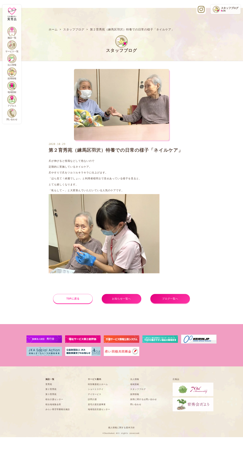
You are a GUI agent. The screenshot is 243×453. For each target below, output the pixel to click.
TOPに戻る (73, 298)
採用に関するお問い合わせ (143, 399)
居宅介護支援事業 (97, 404)
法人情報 (12, 64)
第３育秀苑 (51, 394)
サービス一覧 (12, 51)
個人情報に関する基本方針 (121, 427)
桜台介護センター (54, 399)
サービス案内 (94, 379)
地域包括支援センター (99, 409)
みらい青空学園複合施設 (57, 409)
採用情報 (12, 78)
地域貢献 (12, 92)
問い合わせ (11, 119)
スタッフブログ (138, 389)
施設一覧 (12, 37)
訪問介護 (92, 399)
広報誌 (176, 379)
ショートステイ (95, 389)
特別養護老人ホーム (98, 384)
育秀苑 (48, 384)
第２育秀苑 (51, 389)
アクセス (12, 105)
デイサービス (94, 394)
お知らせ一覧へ (121, 298)
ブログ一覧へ (170, 298)
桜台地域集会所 (53, 404)
